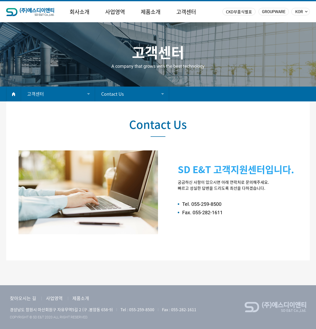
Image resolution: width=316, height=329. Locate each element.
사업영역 (115, 12)
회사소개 (79, 12)
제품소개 (150, 12)
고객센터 (186, 12)
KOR (299, 11)
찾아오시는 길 (23, 298)
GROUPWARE (273, 11)
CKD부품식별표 (239, 12)
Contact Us (112, 94)
